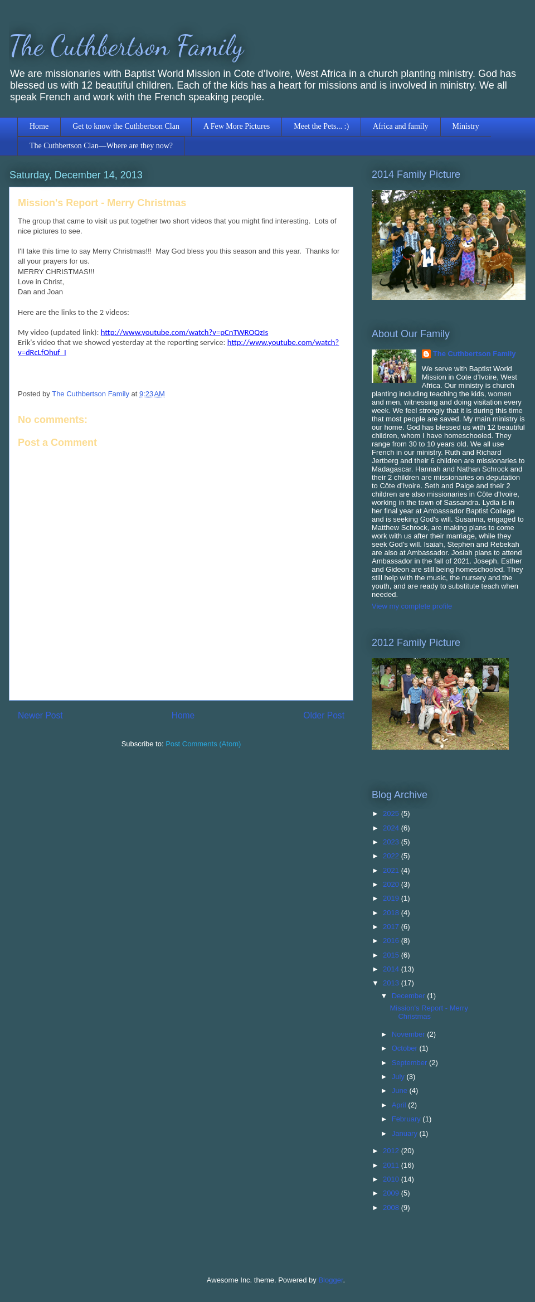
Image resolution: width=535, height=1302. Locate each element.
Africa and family (401, 126)
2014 (392, 969)
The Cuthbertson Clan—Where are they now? (101, 146)
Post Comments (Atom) (203, 744)
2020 (392, 884)
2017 (392, 926)
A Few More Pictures (236, 126)
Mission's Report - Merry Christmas (429, 1012)
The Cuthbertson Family (126, 45)
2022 (392, 856)
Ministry (466, 126)
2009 (392, 1193)
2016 (392, 940)
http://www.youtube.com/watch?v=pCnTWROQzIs (184, 332)
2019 (392, 898)
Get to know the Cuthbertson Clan (125, 126)
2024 (392, 828)
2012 (392, 1150)
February (407, 1119)
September (410, 1062)
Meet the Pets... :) (321, 126)
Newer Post (40, 715)
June (401, 1090)
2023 (392, 842)
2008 (392, 1207)
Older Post (323, 715)
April (400, 1105)
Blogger (330, 1280)
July (399, 1076)
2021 (392, 870)
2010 (392, 1179)
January (406, 1133)
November (409, 1034)
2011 (392, 1165)
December (409, 996)
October (406, 1048)
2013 (392, 983)
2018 (392, 913)
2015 (392, 955)
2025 (392, 813)
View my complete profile (412, 606)
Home (39, 126)
